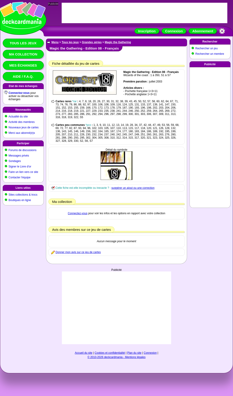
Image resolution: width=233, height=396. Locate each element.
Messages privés (19, 155)
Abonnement (202, 31)
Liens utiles (22, 187)
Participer (23, 143)
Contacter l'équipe (19, 177)
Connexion (174, 31)
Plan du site (134, 352)
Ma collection (23, 54)
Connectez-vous (19, 93)
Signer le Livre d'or (20, 166)
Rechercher (209, 41)
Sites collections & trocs (23, 194)
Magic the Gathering (118, 42)
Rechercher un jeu (206, 48)
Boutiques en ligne (20, 200)
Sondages (15, 161)
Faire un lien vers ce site (23, 172)
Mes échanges (23, 65)
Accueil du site (83, 352)
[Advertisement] (116, 307)
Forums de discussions (23, 150)
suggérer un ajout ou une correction (132, 187)
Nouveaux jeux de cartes (24, 127)
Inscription (147, 31)
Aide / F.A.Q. (23, 76)
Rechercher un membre (209, 53)
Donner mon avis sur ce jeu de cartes (78, 252)
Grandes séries (92, 42)
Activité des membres (22, 122)
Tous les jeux (23, 43)
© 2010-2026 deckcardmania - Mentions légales (117, 357)
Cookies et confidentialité (110, 352)
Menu (54, 42)
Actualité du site (18, 116)
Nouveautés (23, 109)
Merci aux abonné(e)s (22, 132)
